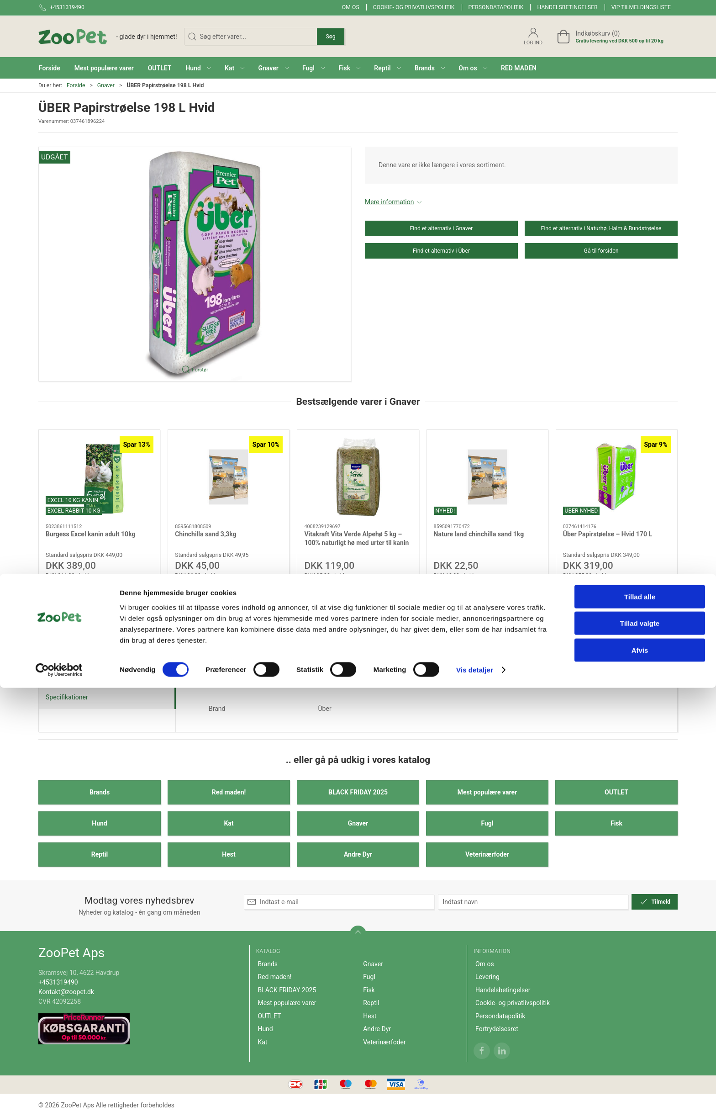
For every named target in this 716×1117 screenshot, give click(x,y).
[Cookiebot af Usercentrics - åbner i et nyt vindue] (59, 1099)
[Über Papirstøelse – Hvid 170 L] (616, 477)
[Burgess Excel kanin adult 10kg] (99, 477)
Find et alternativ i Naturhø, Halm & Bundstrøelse (601, 228)
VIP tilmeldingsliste (641, 7)
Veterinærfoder (487, 854)
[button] (198, 68)
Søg (330, 36)
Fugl (487, 823)
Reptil (99, 854)
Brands (100, 792)
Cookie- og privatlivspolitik (414, 7)
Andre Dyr (358, 854)
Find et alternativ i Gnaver (441, 228)
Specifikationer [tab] (67, 697)
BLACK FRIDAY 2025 (358, 792)
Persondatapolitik (496, 7)
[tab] (345, 648)
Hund (99, 823)
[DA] (107, 36)
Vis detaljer (474, 1099)
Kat (228, 823)
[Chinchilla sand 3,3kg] (228, 477)
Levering (487, 976)
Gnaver (106, 85)
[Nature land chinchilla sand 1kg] (487, 477)
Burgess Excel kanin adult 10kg (91, 533)
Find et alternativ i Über (441, 251)
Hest (228, 854)
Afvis (640, 1079)
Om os (350, 7)
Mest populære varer (487, 792)
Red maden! (229, 792)
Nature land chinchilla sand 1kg (479, 533)
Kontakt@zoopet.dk (66, 991)
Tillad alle (639, 1026)
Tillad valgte (639, 1053)
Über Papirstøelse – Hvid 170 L (607, 533)
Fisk (616, 823)
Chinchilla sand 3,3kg (206, 533)
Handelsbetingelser (567, 7)
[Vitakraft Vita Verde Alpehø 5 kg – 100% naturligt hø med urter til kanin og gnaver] (357, 477)
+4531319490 (58, 982)
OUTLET (616, 792)
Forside (76, 85)
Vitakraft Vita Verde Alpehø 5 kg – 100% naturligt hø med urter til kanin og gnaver (356, 542)
